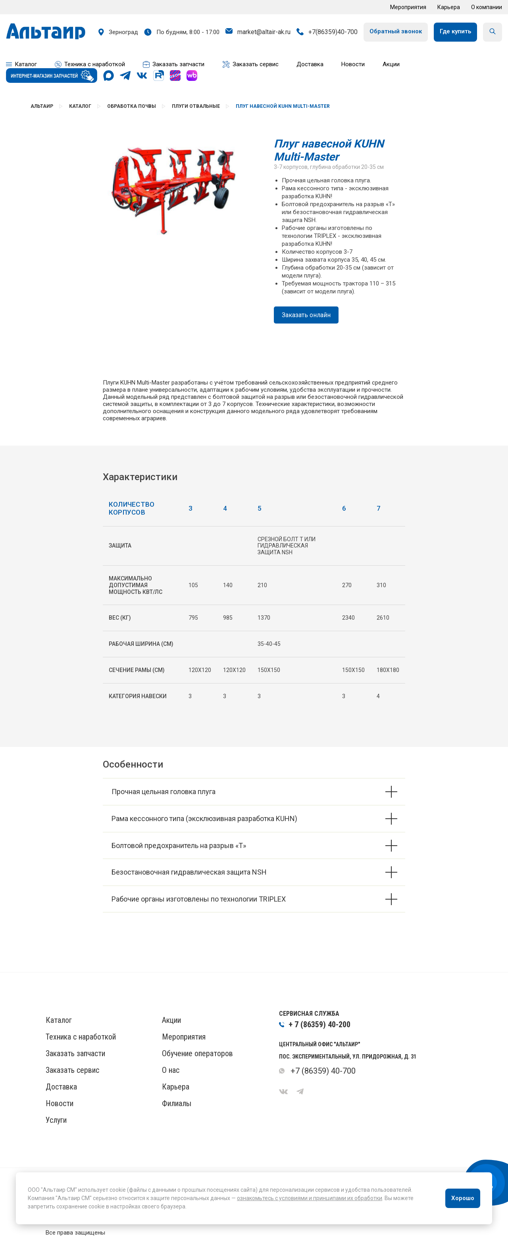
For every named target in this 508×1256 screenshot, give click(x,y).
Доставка (61, 1086)
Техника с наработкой (81, 1037)
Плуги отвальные (196, 106)
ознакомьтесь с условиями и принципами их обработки (309, 1198)
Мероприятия (408, 7)
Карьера (448, 7)
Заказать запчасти (75, 1053)
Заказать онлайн (306, 315)
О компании (486, 7)
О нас (170, 1070)
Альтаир (42, 106)
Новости (59, 1103)
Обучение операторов (197, 1053)
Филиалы (176, 1103)
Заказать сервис (72, 1070)
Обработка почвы (131, 106)
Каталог (80, 106)
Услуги (56, 1120)
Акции (171, 1020)
